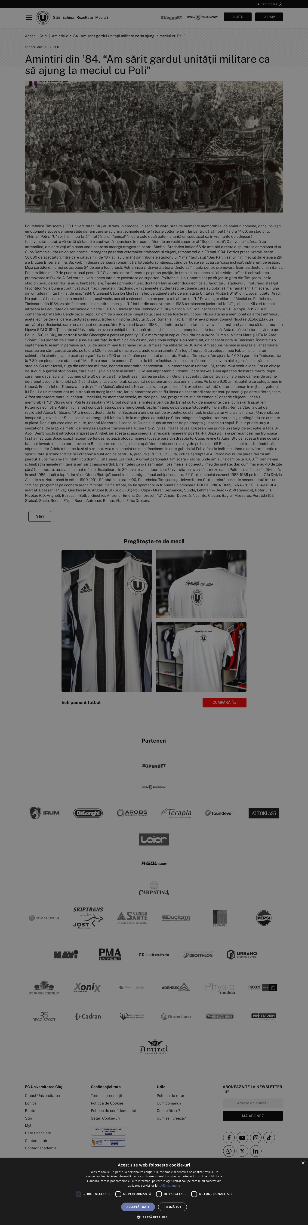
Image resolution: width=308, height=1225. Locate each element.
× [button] (303, 1163)
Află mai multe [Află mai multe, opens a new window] (170, 1186)
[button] (154, 1217)
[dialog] (154, 1191)
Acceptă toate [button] (138, 1207)
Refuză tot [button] (172, 1207)
